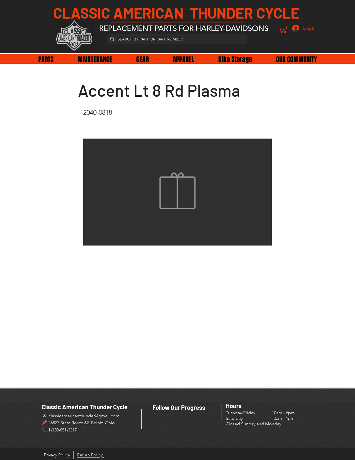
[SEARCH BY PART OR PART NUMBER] (176, 39)
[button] (283, 29)
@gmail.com (107, 415)
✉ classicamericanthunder (68, 415)
